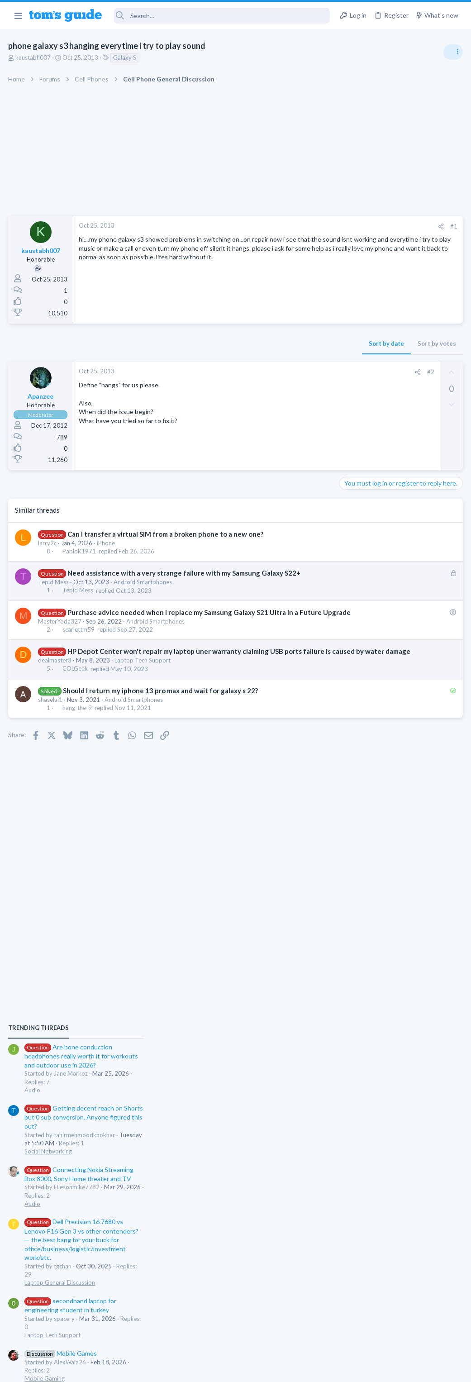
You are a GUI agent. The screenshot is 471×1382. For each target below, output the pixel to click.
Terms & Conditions (321, 1369)
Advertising (138, 1369)
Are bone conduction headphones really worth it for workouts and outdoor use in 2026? (399, 520)
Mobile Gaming (363, 842)
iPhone (107, 543)
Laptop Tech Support (143, 679)
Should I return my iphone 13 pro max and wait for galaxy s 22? (160, 709)
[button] (18, 15)
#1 (308, 226)
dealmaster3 (55, 679)
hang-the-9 (77, 726)
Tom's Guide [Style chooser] (397, 1331)
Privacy (259, 1369)
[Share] (295, 226)
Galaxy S (125, 57)
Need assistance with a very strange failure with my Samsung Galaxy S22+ (184, 573)
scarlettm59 (79, 639)
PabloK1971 (79, 551)
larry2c (48, 543)
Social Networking (366, 615)
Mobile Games (379, 817)
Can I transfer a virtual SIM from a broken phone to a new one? (166, 534)
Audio (350, 554)
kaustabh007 (34, 57)
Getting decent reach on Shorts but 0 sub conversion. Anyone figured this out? (402, 581)
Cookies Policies (202, 1369)
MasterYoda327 (60, 630)
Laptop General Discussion (378, 746)
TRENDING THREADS (356, 492)
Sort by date (240, 343)
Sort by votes (291, 343)
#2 (285, 372)
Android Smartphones (143, 582)
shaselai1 (51, 718)
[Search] (222, 16)
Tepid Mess (54, 582)
